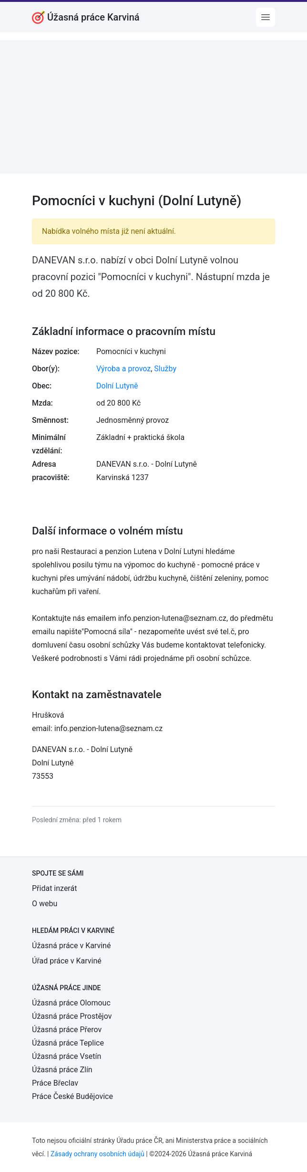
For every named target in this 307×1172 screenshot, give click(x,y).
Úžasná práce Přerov (67, 1029)
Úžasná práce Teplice (68, 1042)
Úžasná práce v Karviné (71, 945)
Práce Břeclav (55, 1083)
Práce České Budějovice (72, 1096)
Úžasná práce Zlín (62, 1069)
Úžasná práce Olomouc (71, 1002)
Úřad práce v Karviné (67, 960)
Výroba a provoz (123, 368)
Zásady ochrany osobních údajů (97, 1154)
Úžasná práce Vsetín (66, 1056)
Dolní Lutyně (117, 385)
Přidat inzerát (54, 888)
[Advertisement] (153, 107)
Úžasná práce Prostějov (72, 1016)
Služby (165, 368)
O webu (44, 903)
